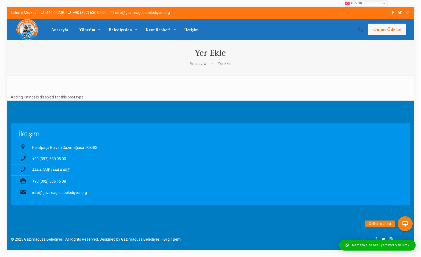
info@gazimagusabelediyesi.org (142, 12)
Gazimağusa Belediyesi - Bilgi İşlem (151, 239)
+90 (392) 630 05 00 (90, 12)
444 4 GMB (55, 12)
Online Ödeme (387, 29)
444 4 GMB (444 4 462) (51, 170)
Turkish (353, 3)
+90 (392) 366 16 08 (49, 181)
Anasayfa (198, 63)
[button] (377, 245)
